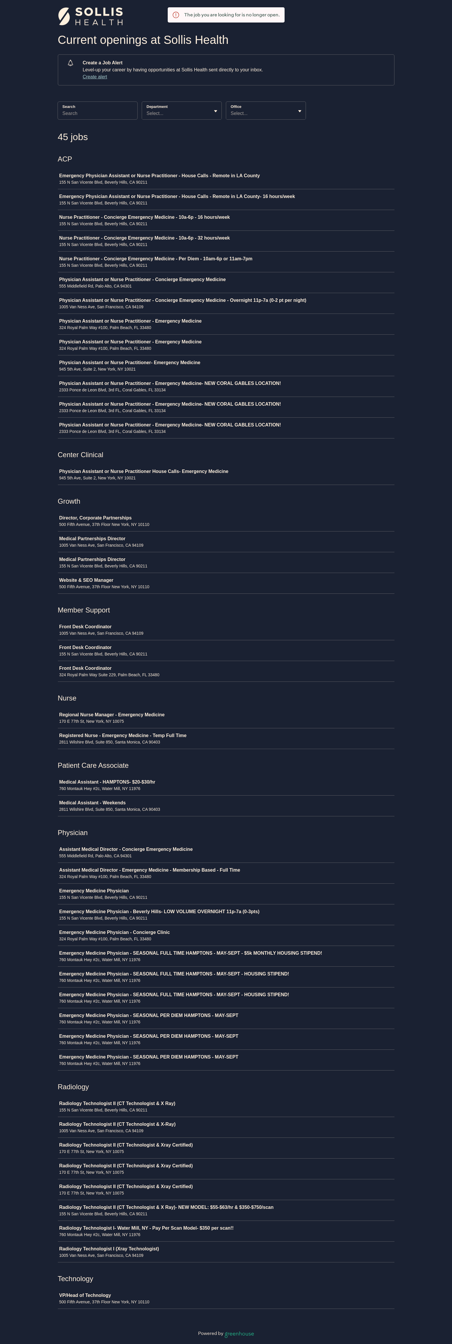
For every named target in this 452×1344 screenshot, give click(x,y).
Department (157, 106)
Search (69, 106)
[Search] (97, 114)
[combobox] (147, 113)
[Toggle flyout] (215, 111)
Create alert (95, 76)
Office (236, 106)
